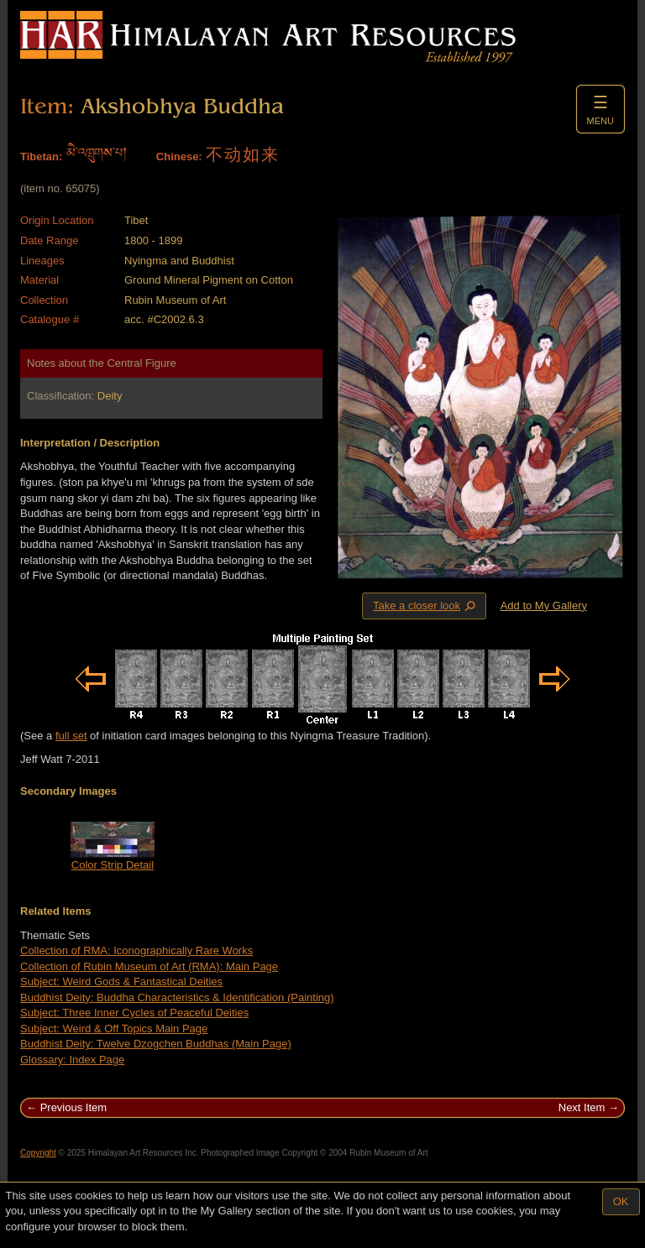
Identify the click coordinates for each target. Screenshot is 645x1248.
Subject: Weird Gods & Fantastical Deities (121, 981)
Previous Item (73, 1107)
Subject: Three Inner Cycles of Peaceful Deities (134, 1012)
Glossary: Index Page (72, 1059)
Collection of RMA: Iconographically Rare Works (136, 950)
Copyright (38, 1152)
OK (621, 1201)
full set (71, 735)
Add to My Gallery (544, 605)
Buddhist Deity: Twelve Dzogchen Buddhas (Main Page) (155, 1043)
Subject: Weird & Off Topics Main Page (113, 1028)
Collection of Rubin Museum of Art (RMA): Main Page (149, 966)
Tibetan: (41, 156)
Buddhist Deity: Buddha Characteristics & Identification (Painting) (177, 997)
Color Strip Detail (112, 865)
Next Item (582, 1107)
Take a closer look (426, 605)
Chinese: (179, 156)
